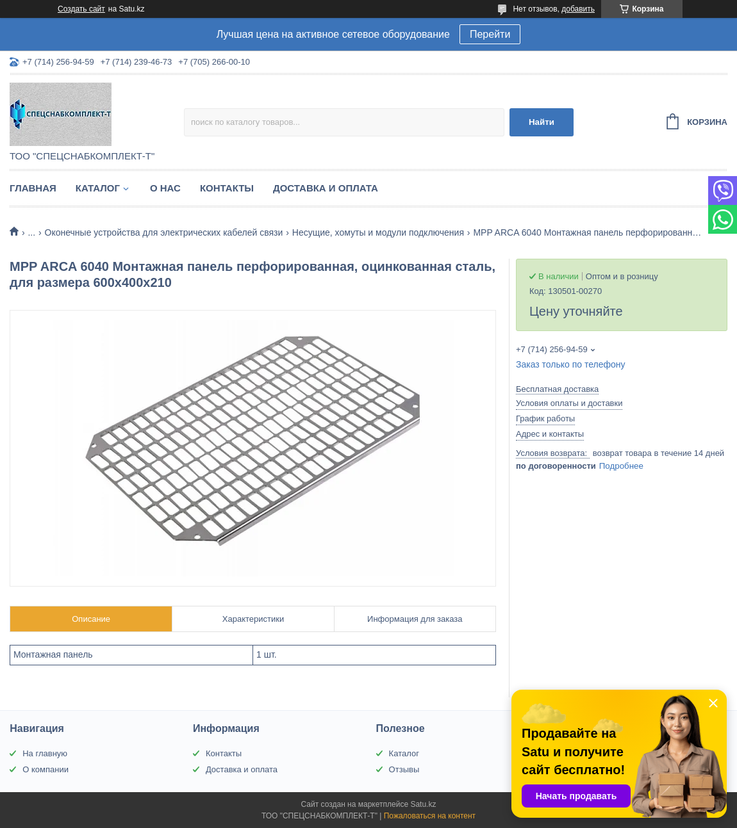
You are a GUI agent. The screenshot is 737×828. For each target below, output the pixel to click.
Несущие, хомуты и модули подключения (378, 232)
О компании (45, 769)
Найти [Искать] (541, 122)
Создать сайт (81, 8)
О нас (165, 188)
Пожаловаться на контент (430, 815)
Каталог (98, 188)
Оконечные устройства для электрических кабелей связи (164, 232)
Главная (33, 188)
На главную (44, 753)
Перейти (490, 34)
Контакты (227, 188)
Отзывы (404, 769)
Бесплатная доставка (557, 389)
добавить (578, 8)
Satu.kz (423, 804)
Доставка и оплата (325, 188)
